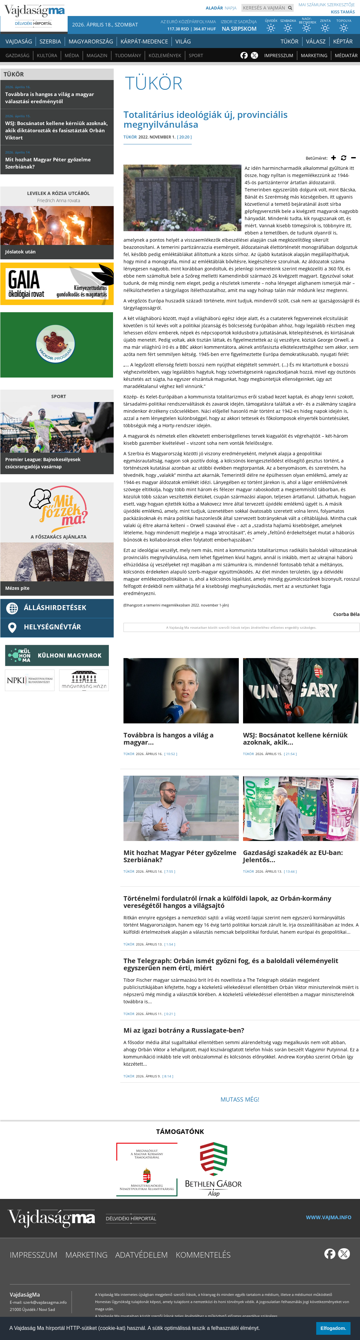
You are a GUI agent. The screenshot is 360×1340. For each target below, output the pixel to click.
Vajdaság (19, 41)
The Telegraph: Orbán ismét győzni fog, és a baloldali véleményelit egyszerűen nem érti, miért (230, 964)
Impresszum (278, 55)
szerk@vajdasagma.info (45, 1302)
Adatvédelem (141, 1254)
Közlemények (165, 55)
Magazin (97, 55)
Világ (183, 41)
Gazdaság (17, 55)
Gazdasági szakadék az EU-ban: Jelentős (293, 856)
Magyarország (91, 41)
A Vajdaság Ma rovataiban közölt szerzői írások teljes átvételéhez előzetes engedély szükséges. (241, 627)
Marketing (314, 55)
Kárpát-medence (144, 41)
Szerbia (50, 41)
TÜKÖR (130, 137)
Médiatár (346, 55)
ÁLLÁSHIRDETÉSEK (45, 607)
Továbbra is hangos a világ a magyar (168, 739)
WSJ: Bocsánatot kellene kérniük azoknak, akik (295, 739)
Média (72, 55)
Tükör (290, 41)
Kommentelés (203, 1254)
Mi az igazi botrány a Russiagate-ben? (183, 1030)
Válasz (316, 41)
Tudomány (128, 55)
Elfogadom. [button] (333, 1328)
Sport (196, 55)
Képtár (343, 41)
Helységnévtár (43, 626)
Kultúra (47, 55)
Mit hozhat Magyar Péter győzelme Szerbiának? (180, 856)
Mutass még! (240, 1099)
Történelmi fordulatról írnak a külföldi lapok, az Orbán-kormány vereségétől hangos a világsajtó (227, 902)
